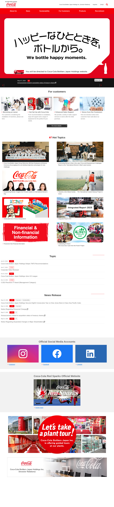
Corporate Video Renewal (10, 270)
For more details (56, 126)
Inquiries (95, 4)
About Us (13, 11)
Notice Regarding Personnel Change (13, 309)
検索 (106, 4)
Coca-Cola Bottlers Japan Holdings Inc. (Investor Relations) (74, 4)
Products (82, 11)
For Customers (64, 11)
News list (97, 80)
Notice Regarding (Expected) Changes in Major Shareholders (22, 322)
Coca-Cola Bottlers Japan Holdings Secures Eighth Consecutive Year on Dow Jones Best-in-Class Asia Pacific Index (41, 303)
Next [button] (101, 85)
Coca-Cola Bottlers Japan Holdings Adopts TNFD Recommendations (24, 264)
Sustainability (44, 11)
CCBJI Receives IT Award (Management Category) (18, 282)
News (28, 11)
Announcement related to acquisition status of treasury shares (75, 83)
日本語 (102, 4)
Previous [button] (2, 85)
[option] (57, 46)
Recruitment (99, 11)
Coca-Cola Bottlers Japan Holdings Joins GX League (19, 276)
